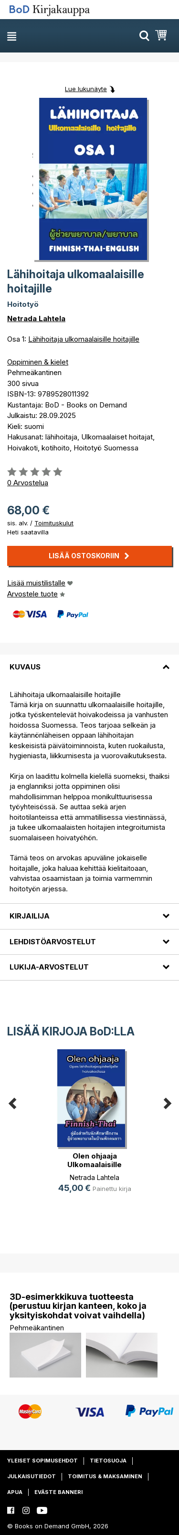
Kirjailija (30, 915)
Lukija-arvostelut (49, 966)
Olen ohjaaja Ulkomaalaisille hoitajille (94, 1164)
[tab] (89, 661)
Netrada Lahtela (36, 318)
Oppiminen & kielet (37, 361)
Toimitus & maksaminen (105, 1476)
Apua (14, 1492)
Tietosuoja (108, 1460)
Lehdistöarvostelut (53, 941)
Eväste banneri (58, 1492)
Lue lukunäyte (86, 89)
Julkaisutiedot (31, 1476)
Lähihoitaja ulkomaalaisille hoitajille (83, 339)
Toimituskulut (54, 523)
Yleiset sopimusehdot (42, 1460)
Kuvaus (25, 666)
